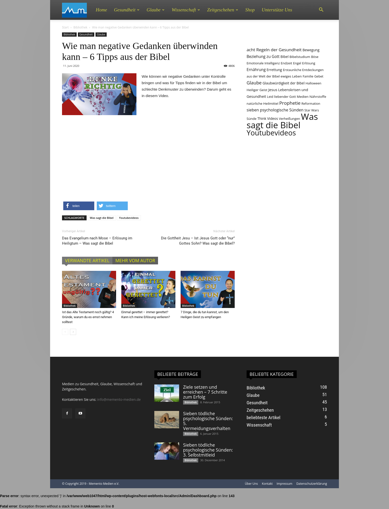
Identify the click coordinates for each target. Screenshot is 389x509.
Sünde (252, 118)
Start (65, 27)
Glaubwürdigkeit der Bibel (283, 83)
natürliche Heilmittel (262, 103)
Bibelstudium (300, 56)
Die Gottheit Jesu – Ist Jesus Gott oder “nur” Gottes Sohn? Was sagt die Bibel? (198, 241)
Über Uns (251, 484)
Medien (302, 96)
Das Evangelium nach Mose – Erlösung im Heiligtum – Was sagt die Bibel (97, 241)
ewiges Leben (291, 76)
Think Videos (268, 118)
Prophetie (290, 103)
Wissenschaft (186, 9)
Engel (297, 63)
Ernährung (256, 69)
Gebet (319, 76)
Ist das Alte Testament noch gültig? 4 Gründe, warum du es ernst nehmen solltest (88, 317)
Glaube (155, 9)
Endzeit (286, 63)
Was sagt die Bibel (102, 218)
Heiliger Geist (257, 90)
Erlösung (308, 63)
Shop (250, 9)
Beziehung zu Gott (263, 56)
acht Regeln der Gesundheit (274, 49)
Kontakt (267, 484)
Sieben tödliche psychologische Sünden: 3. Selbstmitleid (208, 450)
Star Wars (311, 110)
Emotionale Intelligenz (263, 63)
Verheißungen (289, 118)
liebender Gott (285, 96)
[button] (321, 10)
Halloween (313, 83)
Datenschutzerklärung (311, 484)
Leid (270, 96)
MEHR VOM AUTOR (135, 260)
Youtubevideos (129, 218)
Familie (308, 76)
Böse (315, 56)
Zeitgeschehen (222, 9)
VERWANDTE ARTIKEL (87, 260)
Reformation (310, 103)
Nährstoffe (317, 96)
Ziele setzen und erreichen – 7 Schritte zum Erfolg (205, 392)
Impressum (284, 484)
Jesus (272, 89)
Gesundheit (126, 9)
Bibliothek (80, 27)
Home (101, 9)
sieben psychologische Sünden (275, 110)
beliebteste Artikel (263, 417)
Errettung (274, 69)
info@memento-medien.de (119, 399)
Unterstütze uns (277, 9)
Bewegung (310, 50)
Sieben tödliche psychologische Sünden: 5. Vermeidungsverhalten (208, 420)
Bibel (285, 56)
